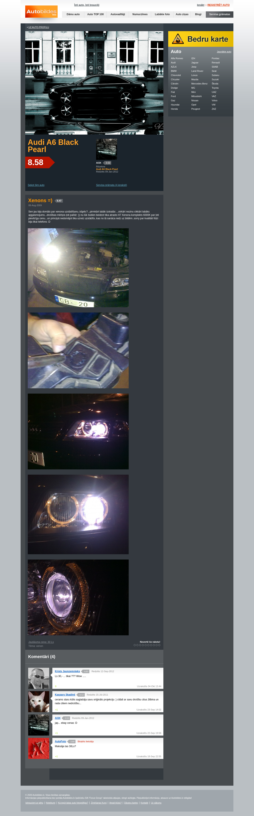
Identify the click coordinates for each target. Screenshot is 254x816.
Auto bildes (41, 14)
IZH (193, 58)
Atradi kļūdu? (115, 803)
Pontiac (216, 58)
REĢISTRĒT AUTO (219, 5)
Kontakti (144, 803)
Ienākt (200, 5)
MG (193, 88)
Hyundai (175, 104)
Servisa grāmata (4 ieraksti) (111, 185)
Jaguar (194, 62)
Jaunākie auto (224, 51)
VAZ (214, 96)
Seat (214, 71)
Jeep (193, 66)
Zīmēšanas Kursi (99, 803)
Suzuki (215, 79)
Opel (193, 104)
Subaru (215, 75)
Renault (216, 62)
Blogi (198, 14)
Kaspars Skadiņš (65, 694)
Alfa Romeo (177, 58)
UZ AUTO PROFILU (38, 27)
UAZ (214, 92)
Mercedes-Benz (199, 83)
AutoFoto (60, 741)
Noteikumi (50, 803)
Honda (174, 109)
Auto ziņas (182, 14)
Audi (173, 62)
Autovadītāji (118, 14)
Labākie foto (162, 14)
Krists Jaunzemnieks (67, 671)
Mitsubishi (196, 96)
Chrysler (175, 79)
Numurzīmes (140, 14)
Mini (193, 92)
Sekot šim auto (36, 185)
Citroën (174, 83)
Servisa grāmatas (219, 14)
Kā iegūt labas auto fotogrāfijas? (73, 803)
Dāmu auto (73, 14)
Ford (173, 96)
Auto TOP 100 (95, 14)
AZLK (174, 66)
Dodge (174, 88)
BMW (174, 71)
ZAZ (214, 109)
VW (214, 104)
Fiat (173, 92)
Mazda (194, 79)
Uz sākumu (156, 803)
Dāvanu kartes (131, 803)
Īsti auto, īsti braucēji (86, 5)
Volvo (214, 100)
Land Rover (197, 71)
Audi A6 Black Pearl (53, 146)
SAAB (215, 66)
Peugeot (195, 109)
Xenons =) (45, 200)
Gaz (173, 100)
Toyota (215, 88)
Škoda (215, 83)
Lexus (194, 75)
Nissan (194, 100)
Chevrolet (176, 75)
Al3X (98, 163)
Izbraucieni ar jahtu (34, 803)
